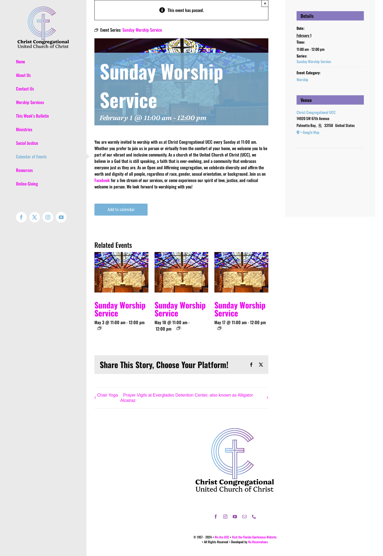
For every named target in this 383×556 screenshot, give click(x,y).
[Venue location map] (330, 164)
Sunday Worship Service (119, 309)
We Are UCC (222, 537)
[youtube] (235, 516)
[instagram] (225, 516)
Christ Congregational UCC (316, 112)
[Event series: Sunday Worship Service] (99, 328)
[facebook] (216, 516)
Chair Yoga (107, 395)
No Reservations (258, 541)
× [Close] (265, 3)
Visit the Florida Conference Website (254, 537)
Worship (302, 79)
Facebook (102, 180)
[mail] (244, 516)
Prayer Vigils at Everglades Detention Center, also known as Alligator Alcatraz (186, 398)
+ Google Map (309, 132)
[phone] (254, 516)
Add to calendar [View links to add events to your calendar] (121, 209)
